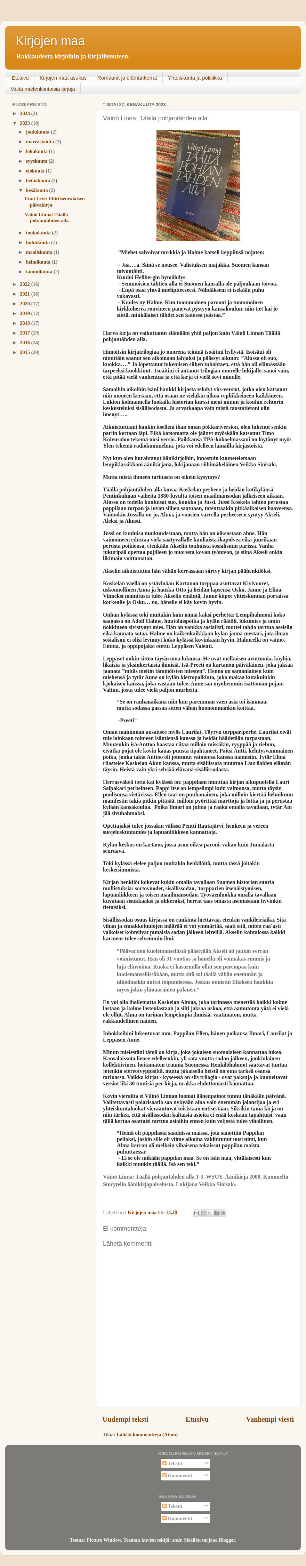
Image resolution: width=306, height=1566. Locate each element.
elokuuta (36, 171)
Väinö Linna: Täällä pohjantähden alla (47, 217)
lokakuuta (37, 151)
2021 (25, 294)
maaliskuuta (40, 252)
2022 (25, 284)
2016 (25, 342)
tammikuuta (40, 271)
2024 (25, 113)
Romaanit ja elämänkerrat (127, 78)
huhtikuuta (38, 242)
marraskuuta (40, 141)
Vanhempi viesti (270, 1419)
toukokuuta (39, 232)
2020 (25, 303)
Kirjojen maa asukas (63, 78)
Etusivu (20, 78)
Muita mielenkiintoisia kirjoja (42, 89)
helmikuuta (39, 262)
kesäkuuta (37, 190)
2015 (25, 352)
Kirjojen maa (50, 41)
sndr (177, 1540)
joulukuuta (38, 132)
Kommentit (177, 1475)
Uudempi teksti (125, 1419)
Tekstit (172, 1463)
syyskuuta (37, 161)
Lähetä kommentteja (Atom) (147, 1434)
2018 (25, 323)
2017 (25, 333)
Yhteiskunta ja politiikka (195, 78)
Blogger (227, 1540)
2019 (25, 313)
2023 (25, 123)
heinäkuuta (38, 180)
